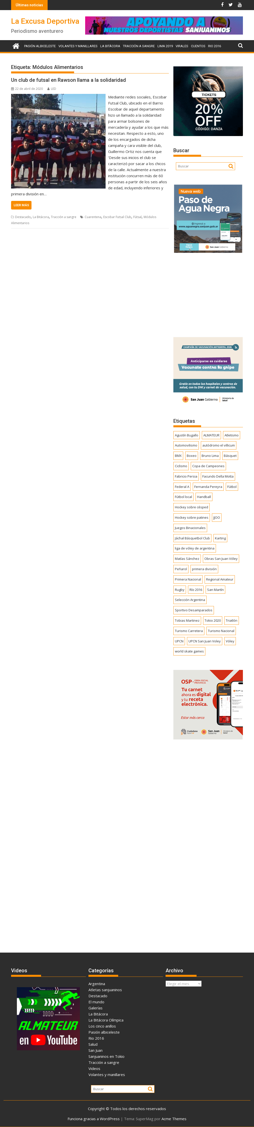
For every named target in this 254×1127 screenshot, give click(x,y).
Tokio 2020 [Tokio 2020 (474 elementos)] (213, 620)
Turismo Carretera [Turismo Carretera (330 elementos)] (189, 630)
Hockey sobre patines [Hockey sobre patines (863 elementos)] (191, 517)
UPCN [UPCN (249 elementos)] (179, 641)
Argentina (96, 983)
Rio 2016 (214, 46)
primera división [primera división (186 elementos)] (204, 569)
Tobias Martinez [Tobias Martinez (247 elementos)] (187, 620)
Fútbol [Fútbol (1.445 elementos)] (232, 486)
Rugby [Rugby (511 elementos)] (179, 589)
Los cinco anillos (102, 1026)
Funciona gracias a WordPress (94, 1118)
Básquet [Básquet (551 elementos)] (230, 455)
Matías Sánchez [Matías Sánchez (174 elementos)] (187, 558)
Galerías (95, 1007)
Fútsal (137, 217)
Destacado (23, 217)
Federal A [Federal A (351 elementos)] (182, 486)
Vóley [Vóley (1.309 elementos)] (230, 641)
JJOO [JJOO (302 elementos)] (216, 517)
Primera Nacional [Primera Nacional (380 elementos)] (188, 579)
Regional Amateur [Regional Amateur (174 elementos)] (219, 579)
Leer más (21, 205)
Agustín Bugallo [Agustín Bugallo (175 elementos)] (186, 435)
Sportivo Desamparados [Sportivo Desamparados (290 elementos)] (193, 610)
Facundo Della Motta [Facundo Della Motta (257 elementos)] (218, 476)
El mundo (96, 1001)
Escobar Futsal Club (117, 217)
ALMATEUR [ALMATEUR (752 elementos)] (211, 435)
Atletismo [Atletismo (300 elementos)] (232, 435)
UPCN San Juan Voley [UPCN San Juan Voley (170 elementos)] (204, 641)
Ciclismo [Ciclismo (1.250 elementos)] (181, 466)
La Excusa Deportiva (45, 21)
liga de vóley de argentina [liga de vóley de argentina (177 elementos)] (194, 548)
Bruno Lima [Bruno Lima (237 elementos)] (210, 455)
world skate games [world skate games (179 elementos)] (189, 651)
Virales (182, 46)
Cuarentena (93, 217)
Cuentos (198, 46)
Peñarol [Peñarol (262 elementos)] (181, 569)
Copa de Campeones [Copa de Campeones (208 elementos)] (208, 466)
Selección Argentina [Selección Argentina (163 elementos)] (190, 599)
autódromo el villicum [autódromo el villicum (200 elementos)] (218, 445)
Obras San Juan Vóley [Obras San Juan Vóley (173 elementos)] (221, 558)
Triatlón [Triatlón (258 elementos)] (231, 620)
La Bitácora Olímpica (105, 1020)
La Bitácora (110, 46)
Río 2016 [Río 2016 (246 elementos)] (195, 589)
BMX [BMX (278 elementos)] (178, 455)
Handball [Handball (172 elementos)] (204, 496)
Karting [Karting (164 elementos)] (220, 538)
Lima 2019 (165, 46)
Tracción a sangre (139, 46)
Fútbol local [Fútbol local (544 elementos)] (183, 496)
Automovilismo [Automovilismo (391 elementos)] (186, 445)
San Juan (95, 1050)
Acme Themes (174, 1118)
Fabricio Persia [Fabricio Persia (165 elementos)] (186, 476)
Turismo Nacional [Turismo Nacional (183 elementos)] (221, 630)
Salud (93, 1044)
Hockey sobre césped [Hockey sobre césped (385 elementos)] (191, 507)
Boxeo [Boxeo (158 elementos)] (192, 455)
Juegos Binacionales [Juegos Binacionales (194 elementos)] (190, 528)
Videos (94, 1068)
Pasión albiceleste (40, 46)
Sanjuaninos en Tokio (106, 1056)
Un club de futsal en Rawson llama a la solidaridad (68, 80)
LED (51, 89)
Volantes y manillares (78, 46)
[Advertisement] (208, 293)
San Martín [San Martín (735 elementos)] (215, 589)
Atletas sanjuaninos (105, 989)
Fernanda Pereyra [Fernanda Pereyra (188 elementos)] (208, 486)
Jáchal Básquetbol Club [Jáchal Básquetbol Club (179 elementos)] (192, 538)
